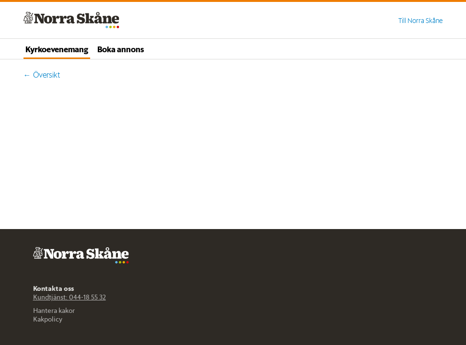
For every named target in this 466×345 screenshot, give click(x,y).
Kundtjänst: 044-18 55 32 (69, 297)
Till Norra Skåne (420, 20)
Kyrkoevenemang (56, 49)
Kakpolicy (47, 319)
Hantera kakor (54, 310)
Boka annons (120, 49)
